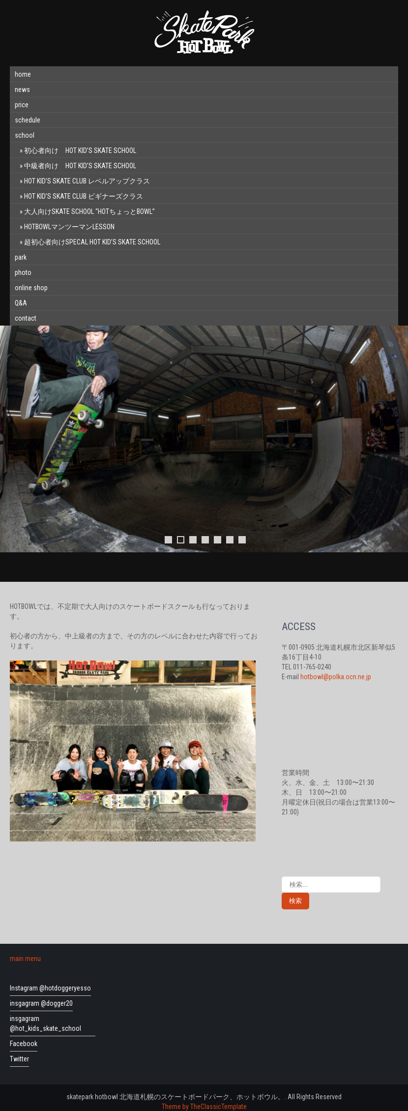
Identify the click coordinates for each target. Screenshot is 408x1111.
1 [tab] (168, 539)
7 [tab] (242, 539)
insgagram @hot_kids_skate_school (45, 1023)
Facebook (23, 1044)
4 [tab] (205, 539)
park (21, 257)
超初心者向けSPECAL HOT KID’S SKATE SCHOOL (92, 242)
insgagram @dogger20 (41, 1003)
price (22, 105)
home (23, 74)
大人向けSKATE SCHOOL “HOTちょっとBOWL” (89, 211)
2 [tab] (180, 539)
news (22, 89)
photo (23, 272)
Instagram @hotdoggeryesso (50, 988)
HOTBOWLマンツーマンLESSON (69, 227)
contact (25, 318)
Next (395, 439)
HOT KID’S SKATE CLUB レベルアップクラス (87, 181)
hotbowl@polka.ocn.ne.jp (335, 677)
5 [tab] (217, 539)
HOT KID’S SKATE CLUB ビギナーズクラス (83, 196)
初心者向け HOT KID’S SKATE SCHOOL (80, 150)
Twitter (19, 1059)
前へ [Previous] (12, 439)
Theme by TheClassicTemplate (204, 1107)
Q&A (21, 303)
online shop (31, 288)
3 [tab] (193, 539)
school (24, 135)
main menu (25, 958)
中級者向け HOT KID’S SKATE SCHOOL (80, 166)
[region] (204, 449)
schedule (27, 120)
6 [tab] (229, 539)
